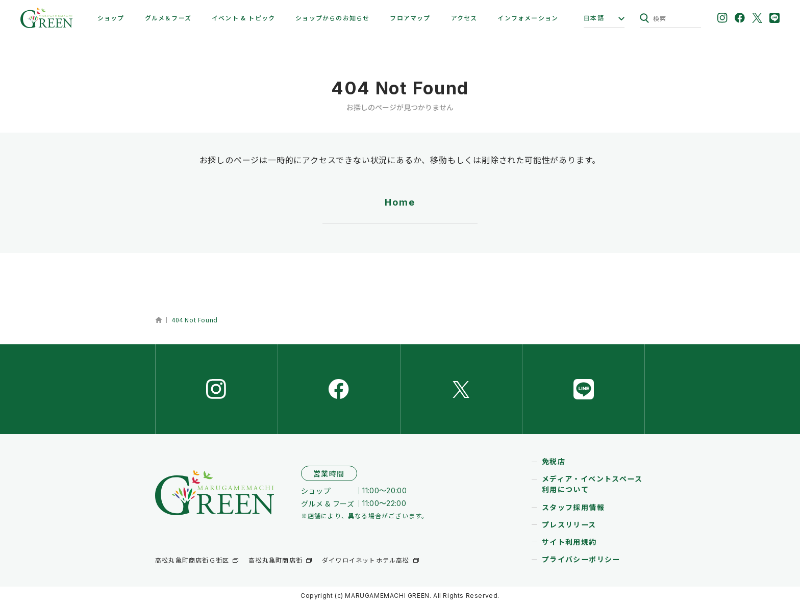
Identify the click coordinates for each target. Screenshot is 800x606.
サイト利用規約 (569, 543)
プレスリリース (569, 526)
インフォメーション (527, 17)
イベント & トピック (243, 17)
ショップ (110, 17)
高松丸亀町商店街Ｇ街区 (192, 562)
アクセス (464, 17)
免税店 (553, 463)
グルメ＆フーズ (168, 17)
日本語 (594, 18)
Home (400, 202)
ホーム (158, 320)
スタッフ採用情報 (573, 508)
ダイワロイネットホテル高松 (366, 562)
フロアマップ (410, 17)
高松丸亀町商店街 (275, 562)
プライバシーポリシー (581, 561)
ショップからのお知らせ (332, 17)
